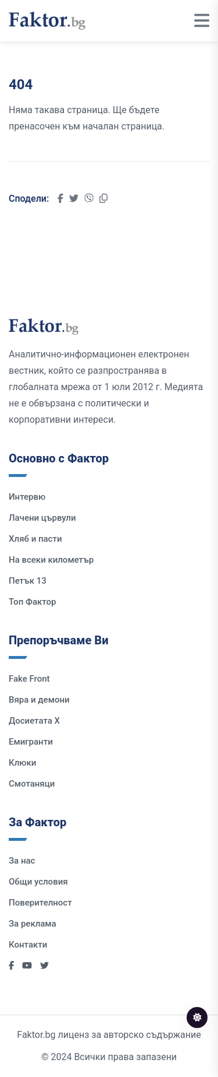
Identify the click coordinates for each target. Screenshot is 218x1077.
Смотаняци (32, 783)
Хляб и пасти (35, 539)
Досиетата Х (34, 720)
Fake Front (29, 678)
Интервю (27, 497)
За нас (22, 860)
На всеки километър (51, 560)
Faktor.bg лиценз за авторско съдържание (109, 1034)
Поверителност (40, 902)
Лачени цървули (42, 518)
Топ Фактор (32, 602)
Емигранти (31, 741)
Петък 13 (28, 581)
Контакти (28, 944)
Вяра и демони (39, 699)
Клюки (22, 762)
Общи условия (38, 881)
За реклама (32, 923)
